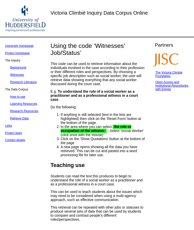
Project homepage (17, 53)
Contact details (15, 140)
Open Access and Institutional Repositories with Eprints (171, 85)
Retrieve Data (19, 118)
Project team (13, 133)
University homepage (19, 46)
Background (18, 67)
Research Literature (23, 82)
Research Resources (24, 111)
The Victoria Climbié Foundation (168, 74)
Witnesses (17, 75)
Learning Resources (23, 104)
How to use (17, 96)
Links (8, 125)
